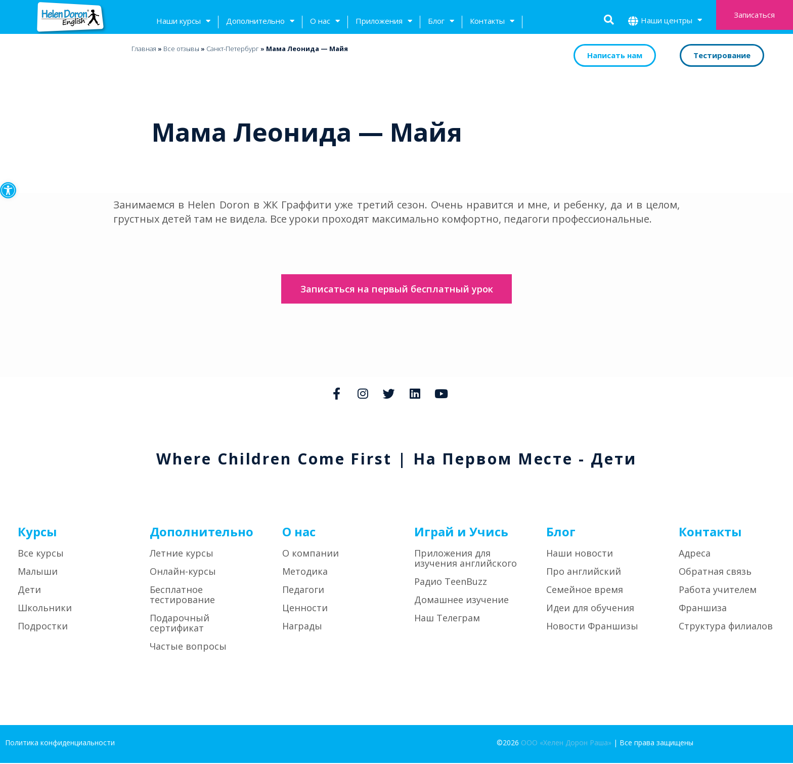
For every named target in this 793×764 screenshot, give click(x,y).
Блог (441, 22)
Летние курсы (181, 554)
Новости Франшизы (592, 627)
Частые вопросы (188, 648)
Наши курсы (183, 22)
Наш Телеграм (447, 619)
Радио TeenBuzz (450, 583)
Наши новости (579, 554)
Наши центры (671, 21)
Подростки (43, 627)
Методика (305, 573)
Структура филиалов (726, 627)
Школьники (45, 609)
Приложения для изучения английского (465, 559)
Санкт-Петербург (232, 48)
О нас (325, 22)
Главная (143, 48)
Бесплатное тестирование (182, 596)
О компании (310, 554)
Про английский (583, 573)
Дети (29, 591)
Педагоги (303, 591)
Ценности (305, 609)
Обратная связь (715, 573)
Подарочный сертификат (179, 624)
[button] (8, 190)
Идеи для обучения (590, 609)
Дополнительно (260, 22)
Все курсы (41, 554)
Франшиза (703, 609)
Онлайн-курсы (183, 573)
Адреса (695, 554)
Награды (302, 627)
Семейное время (584, 591)
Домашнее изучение (461, 601)
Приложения (384, 22)
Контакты (492, 22)
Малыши (38, 573)
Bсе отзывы (181, 48)
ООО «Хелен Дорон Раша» (566, 744)
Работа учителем (718, 591)
